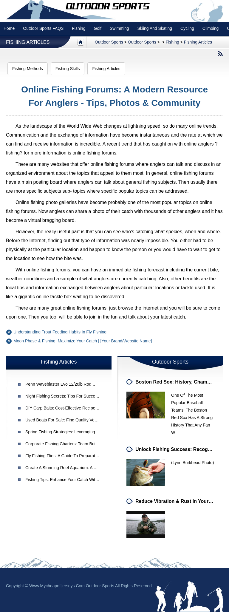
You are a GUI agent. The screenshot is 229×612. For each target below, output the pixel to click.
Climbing (210, 28)
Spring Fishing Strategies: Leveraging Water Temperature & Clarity (86, 431)
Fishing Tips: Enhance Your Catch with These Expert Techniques (85, 479)
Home (9, 28)
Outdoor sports (109, 42)
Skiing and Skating (154, 28)
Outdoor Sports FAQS (43, 28)
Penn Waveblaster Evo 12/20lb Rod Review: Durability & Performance (90, 384)
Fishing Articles (27, 42)
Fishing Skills (67, 68)
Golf (97, 28)
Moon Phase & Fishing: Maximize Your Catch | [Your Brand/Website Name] (82, 341)
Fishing (78, 28)
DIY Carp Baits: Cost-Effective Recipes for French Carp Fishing (84, 408)
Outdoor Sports (142, 42)
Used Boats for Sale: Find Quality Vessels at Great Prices (79, 420)
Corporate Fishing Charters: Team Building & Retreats (75, 443)
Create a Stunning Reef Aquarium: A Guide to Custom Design (82, 467)
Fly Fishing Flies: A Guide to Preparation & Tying (70, 455)
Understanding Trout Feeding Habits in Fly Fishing (59, 332)
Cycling (187, 28)
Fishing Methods (27, 68)
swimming (119, 28)
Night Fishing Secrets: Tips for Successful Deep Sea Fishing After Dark (91, 396)
